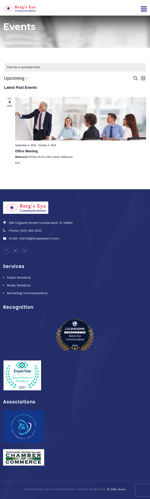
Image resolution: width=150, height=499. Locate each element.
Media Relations (19, 285)
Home (8, 43)
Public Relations (19, 277)
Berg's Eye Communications (75, 338)
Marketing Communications (27, 293)
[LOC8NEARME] (75, 328)
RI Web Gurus (116, 489)
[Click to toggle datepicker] (16, 78)
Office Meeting (26, 151)
